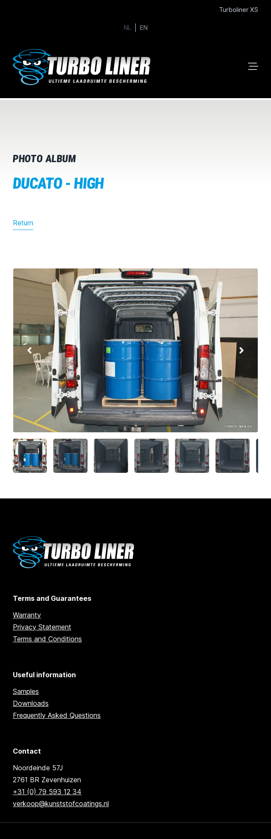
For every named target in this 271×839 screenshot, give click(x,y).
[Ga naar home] (83, 67)
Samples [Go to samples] (26, 691)
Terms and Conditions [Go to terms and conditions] (47, 639)
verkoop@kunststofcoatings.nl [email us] (61, 803)
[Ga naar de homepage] (75, 552)
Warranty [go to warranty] (27, 615)
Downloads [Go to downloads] (31, 703)
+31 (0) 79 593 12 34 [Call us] (47, 791)
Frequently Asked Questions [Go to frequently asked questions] (57, 715)
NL (127, 28)
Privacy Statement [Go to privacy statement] (42, 627)
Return (23, 222)
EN (144, 28)
